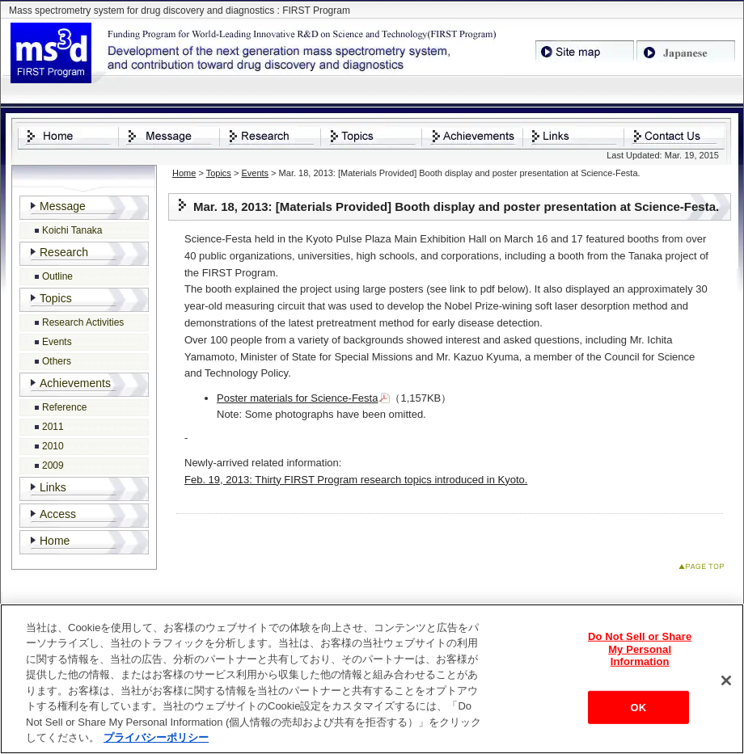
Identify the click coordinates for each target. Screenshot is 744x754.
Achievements (75, 383)
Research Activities (83, 322)
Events (254, 173)
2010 (53, 446)
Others (56, 361)
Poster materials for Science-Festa (297, 398)
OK (638, 708)
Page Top (704, 569)
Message (63, 206)
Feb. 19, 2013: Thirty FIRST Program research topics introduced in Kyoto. (355, 480)
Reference (64, 407)
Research (64, 252)
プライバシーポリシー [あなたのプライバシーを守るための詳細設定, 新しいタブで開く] (156, 739)
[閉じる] (726, 681)
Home (184, 173)
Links (53, 487)
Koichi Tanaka (72, 230)
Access (58, 514)
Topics (218, 173)
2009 (53, 465)
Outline (57, 276)
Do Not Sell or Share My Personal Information (639, 649)
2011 (53, 426)
